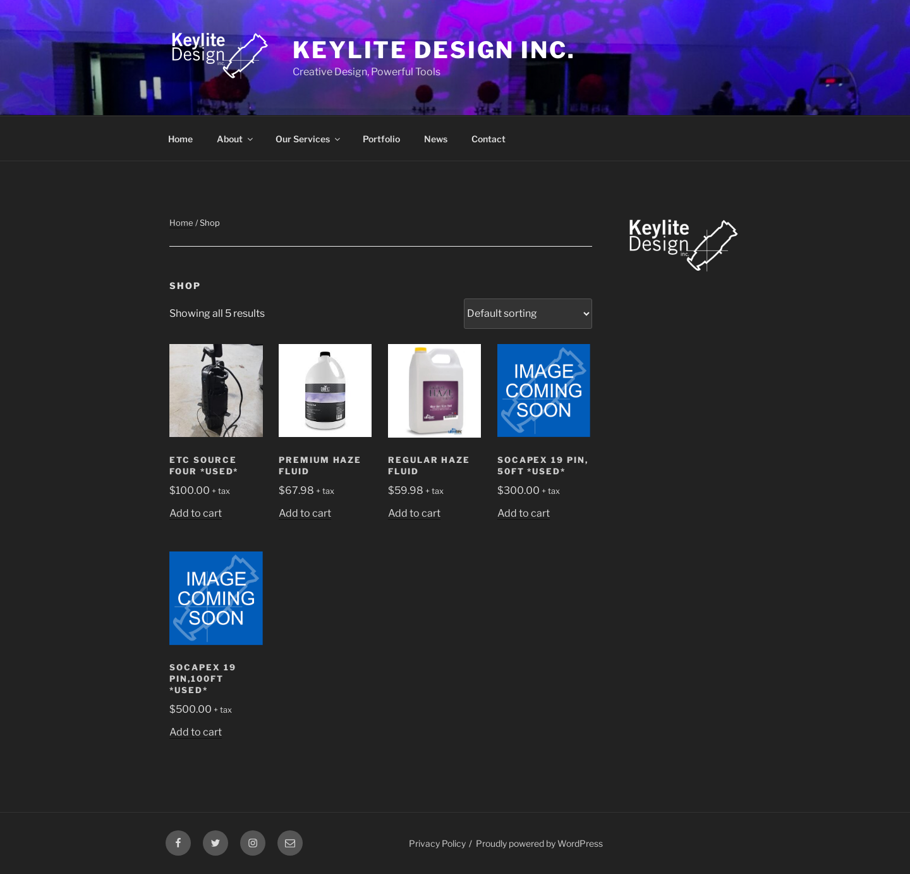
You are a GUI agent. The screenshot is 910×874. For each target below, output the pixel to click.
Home (180, 138)
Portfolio (381, 138)
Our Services (309, 138)
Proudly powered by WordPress (539, 843)
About (236, 138)
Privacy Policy (437, 843)
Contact (488, 138)
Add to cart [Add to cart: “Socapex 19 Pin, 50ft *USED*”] (523, 513)
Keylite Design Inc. (434, 50)
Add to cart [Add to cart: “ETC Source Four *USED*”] (195, 513)
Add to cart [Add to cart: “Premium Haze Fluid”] (305, 513)
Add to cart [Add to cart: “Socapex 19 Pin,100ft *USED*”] (195, 732)
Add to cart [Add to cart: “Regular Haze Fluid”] (414, 513)
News (435, 138)
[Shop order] (528, 314)
